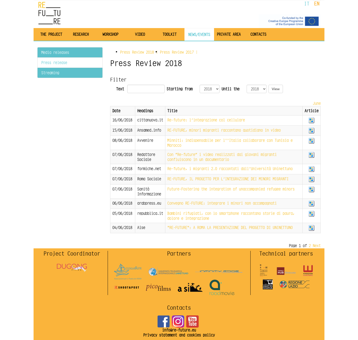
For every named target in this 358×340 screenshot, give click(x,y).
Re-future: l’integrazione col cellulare (206, 119)
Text (120, 88)
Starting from (179, 88)
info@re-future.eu (179, 330)
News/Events (199, 34)
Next (317, 245)
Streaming (50, 72)
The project (51, 34)
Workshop (110, 34)
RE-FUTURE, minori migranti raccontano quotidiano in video (224, 130)
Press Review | (140, 52)
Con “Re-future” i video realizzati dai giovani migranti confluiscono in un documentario (222, 157)
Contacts (258, 34)
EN (316, 3)
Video (140, 34)
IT (307, 3)
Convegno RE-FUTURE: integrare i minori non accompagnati (222, 203)
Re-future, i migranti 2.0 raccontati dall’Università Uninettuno (230, 168)
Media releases (55, 52)
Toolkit (170, 34)
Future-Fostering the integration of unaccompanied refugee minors (231, 188)
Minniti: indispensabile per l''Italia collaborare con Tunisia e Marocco (230, 143)
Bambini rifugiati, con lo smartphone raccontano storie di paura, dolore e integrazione (231, 216)
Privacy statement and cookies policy (179, 335)
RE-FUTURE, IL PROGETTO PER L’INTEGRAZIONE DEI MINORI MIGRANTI (228, 178)
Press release (54, 62)
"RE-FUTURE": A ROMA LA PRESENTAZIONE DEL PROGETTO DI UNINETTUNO (230, 227)
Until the (230, 88)
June (317, 103)
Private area (229, 34)
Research (81, 34)
